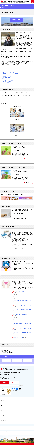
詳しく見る (28, 158)
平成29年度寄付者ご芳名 (18, 337)
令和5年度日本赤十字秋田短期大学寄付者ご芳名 (22, 296)
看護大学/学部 (3, 405)
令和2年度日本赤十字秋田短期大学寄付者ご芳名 (22, 315)
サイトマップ (3, 434)
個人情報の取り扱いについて (7, 80)
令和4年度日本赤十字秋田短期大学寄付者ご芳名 (22, 306)
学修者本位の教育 (4, 420)
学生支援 (2, 415)
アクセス (2, 426)
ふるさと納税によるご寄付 (7, 76)
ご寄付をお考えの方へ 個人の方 (17, 360)
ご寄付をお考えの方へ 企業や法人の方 (28, 360)
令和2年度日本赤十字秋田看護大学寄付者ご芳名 (22, 310)
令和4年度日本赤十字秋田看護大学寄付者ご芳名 (22, 301)
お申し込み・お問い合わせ (7, 82)
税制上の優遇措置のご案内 (7, 77)
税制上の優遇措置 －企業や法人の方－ (21, 218)
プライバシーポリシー (5, 431)
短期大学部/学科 (4, 410)
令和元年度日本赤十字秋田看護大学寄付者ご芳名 (22, 320)
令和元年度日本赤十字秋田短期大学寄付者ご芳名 (22, 324)
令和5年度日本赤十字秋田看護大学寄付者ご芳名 (22, 292)
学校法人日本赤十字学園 (18, 248)
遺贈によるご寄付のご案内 (7, 78)
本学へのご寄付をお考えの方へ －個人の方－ (10, 73)
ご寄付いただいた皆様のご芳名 (8, 81)
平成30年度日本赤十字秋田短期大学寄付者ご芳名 (22, 333)
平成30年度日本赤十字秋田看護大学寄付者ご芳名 (22, 329)
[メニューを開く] (32, 1)
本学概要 (2, 400)
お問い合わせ (3, 429)
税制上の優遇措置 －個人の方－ (19, 213)
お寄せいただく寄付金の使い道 (8, 72)
